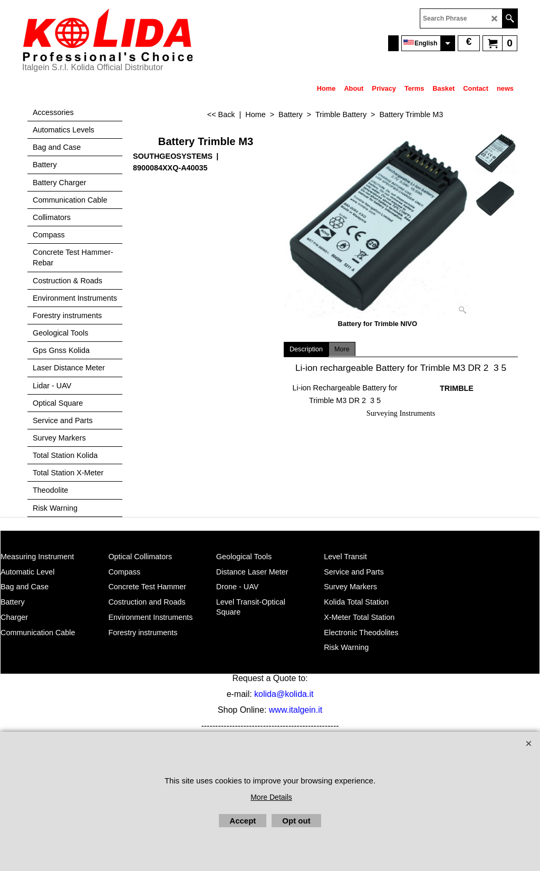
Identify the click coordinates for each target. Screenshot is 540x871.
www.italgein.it (295, 709)
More (342, 349)
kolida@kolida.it (283, 694)
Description (306, 349)
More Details (271, 797)
